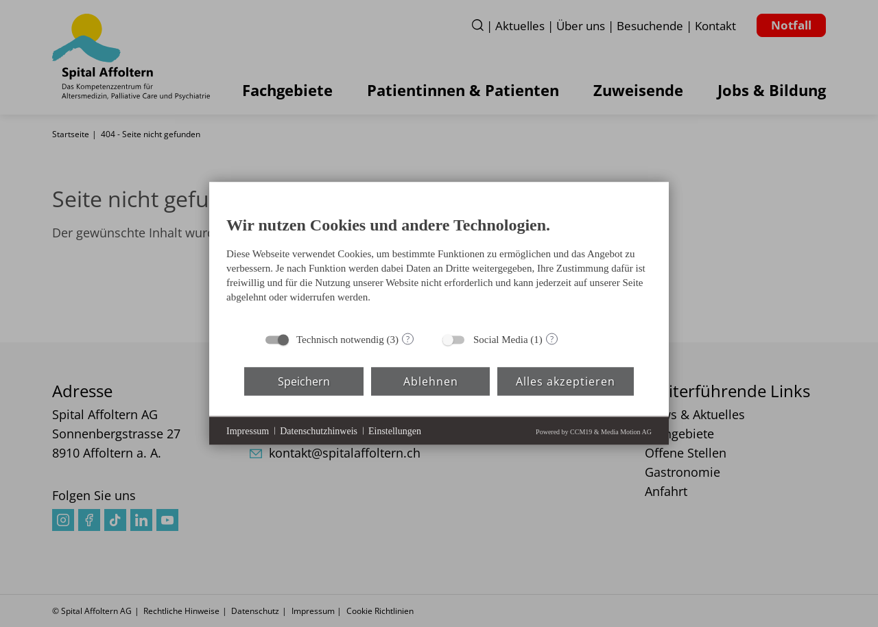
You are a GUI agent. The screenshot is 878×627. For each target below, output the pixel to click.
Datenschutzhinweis (318, 430)
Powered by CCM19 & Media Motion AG (594, 432)
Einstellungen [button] (394, 430)
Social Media (500, 339)
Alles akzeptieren (565, 380)
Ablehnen (430, 380)
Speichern (304, 380)
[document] (439, 262)
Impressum (247, 430)
